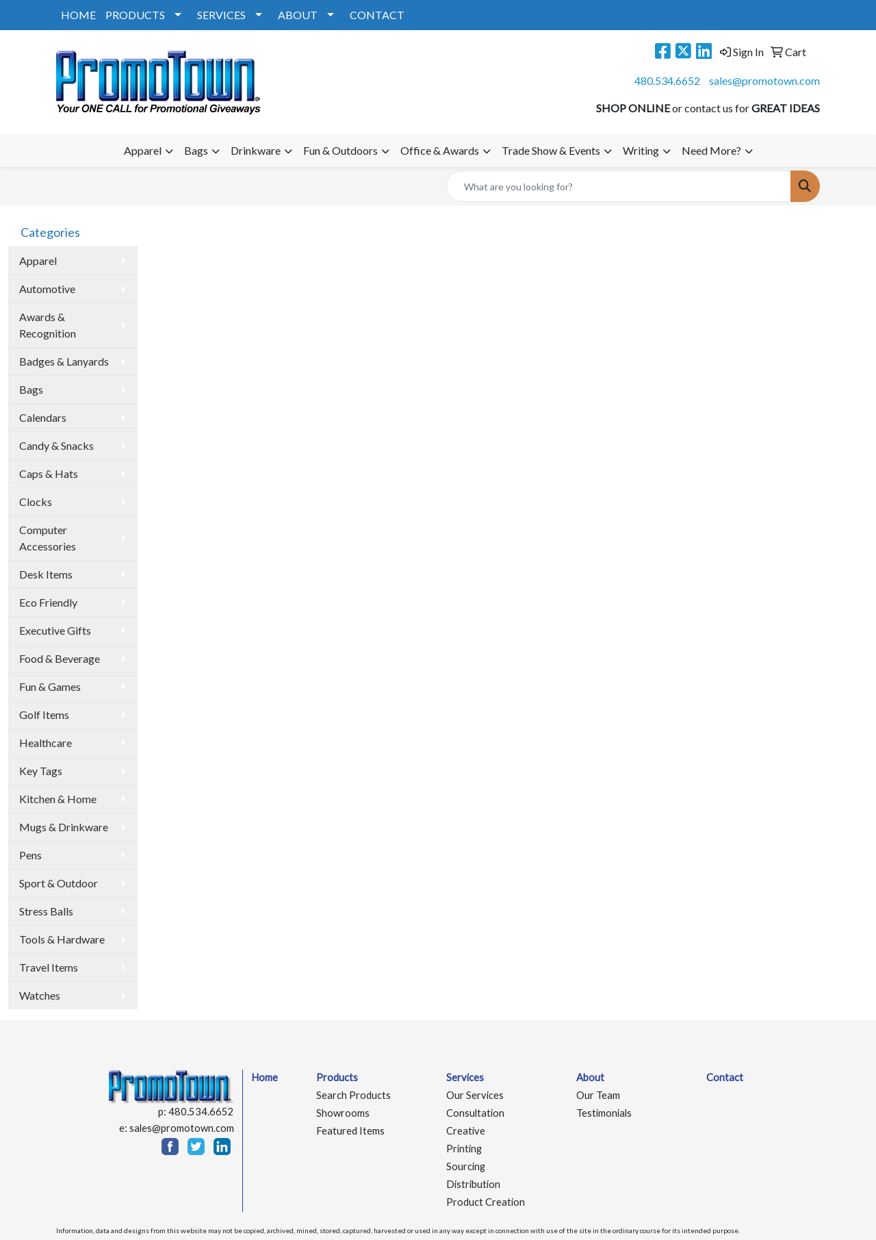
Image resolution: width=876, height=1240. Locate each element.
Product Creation (485, 1202)
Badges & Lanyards (64, 361)
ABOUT (298, 14)
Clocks (35, 501)
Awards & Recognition (47, 325)
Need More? (711, 150)
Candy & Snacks (56, 445)
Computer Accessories (47, 538)
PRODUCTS (135, 14)
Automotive (47, 288)
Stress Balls (46, 911)
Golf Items (44, 714)
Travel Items (48, 967)
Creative (465, 1131)
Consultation (475, 1113)
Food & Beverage (59, 658)
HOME (78, 14)
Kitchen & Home (57, 798)
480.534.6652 (667, 80)
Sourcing (465, 1166)
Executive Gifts (55, 630)
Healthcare (45, 742)
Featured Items (350, 1131)
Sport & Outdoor (58, 882)
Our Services (475, 1095)
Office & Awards (439, 150)
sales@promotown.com (764, 80)
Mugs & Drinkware (63, 826)
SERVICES (221, 14)
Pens (30, 854)
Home (264, 1077)
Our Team (598, 1095)
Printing (464, 1148)
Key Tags (40, 770)
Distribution (473, 1184)
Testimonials (604, 1113)
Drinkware (256, 150)
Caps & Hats (48, 473)
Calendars (42, 417)
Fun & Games (50, 686)
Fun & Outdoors (340, 150)
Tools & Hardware (62, 939)
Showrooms (343, 1113)
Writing (641, 150)
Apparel (143, 150)
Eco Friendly (48, 602)
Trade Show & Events (551, 150)
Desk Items (46, 574)
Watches (39, 995)
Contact (724, 1077)
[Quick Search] (618, 186)
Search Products (353, 1095)
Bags (196, 150)
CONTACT (377, 14)
